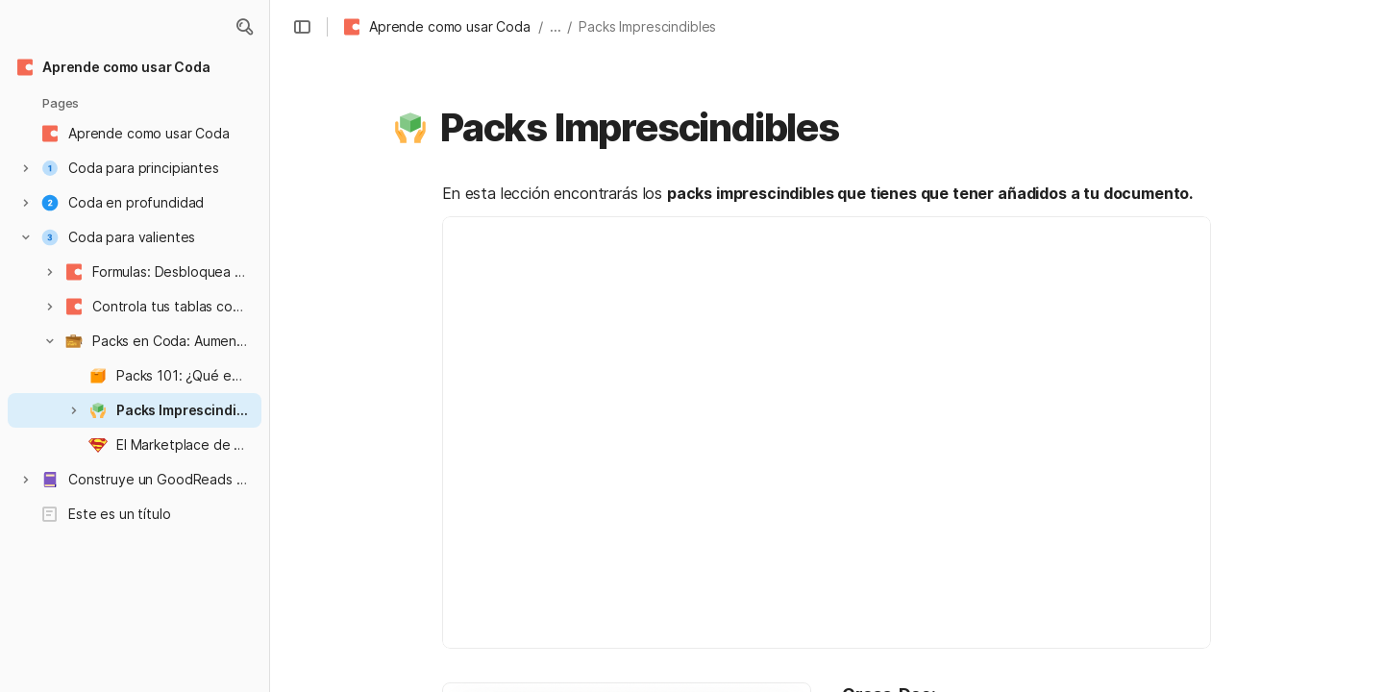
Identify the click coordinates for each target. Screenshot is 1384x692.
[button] (244, 26)
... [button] (555, 26)
